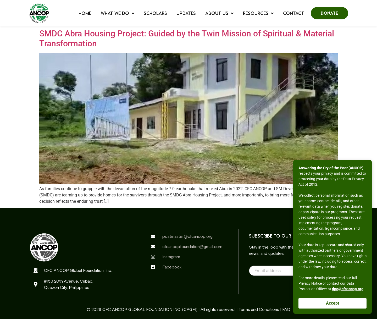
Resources (258, 13)
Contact (293, 13)
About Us (219, 13)
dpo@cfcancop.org (347, 289)
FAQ (286, 309)
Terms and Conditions (259, 309)
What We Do (117, 13)
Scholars (155, 13)
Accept (332, 303)
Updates (186, 13)
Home (85, 13)
